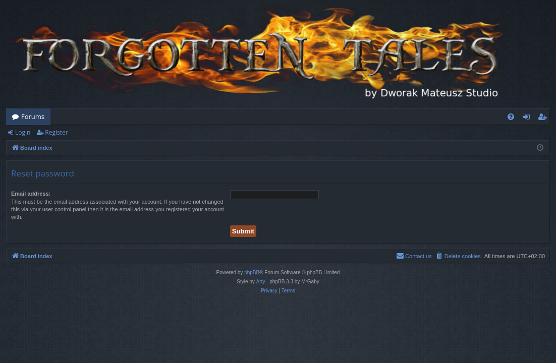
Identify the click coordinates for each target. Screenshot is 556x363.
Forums (32, 116)
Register (56, 132)
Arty (260, 281)
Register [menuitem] (544, 118)
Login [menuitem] (528, 118)
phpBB (251, 272)
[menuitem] (511, 116)
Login (22, 132)
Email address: (30, 194)
